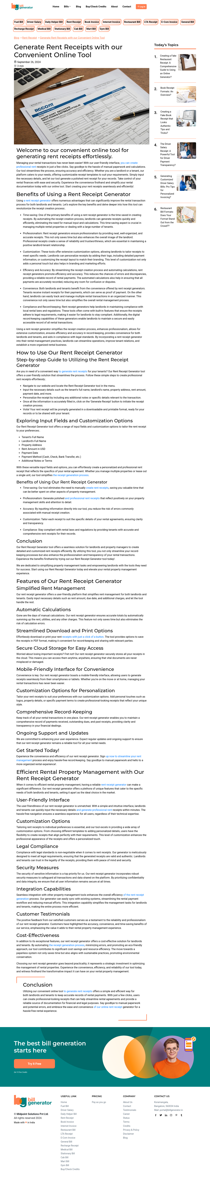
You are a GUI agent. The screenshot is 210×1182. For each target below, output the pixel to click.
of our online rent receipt (108, 1007)
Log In (142, 7)
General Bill (187, 21)
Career (126, 1114)
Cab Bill (78, 28)
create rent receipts (97, 487)
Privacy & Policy (131, 1130)
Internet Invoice (111, 21)
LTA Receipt (150, 21)
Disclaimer (128, 1133)
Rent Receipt (74, 21)
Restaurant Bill (132, 21)
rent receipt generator (113, 784)
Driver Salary (34, 21)
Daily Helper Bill (54, 21)
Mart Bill (91, 28)
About (114, 6)
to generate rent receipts (73, 371)
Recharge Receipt (24, 28)
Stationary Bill (62, 28)
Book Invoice (92, 21)
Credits (126, 1126)
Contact (126, 6)
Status (126, 1118)
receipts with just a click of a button (83, 636)
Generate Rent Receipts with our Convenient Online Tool (72, 37)
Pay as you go (99, 1102)
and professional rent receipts (82, 498)
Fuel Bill (18, 21)
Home (56, 6)
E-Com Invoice (169, 21)
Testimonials (129, 1110)
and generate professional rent (94, 809)
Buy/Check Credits (96, 6)
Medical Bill (44, 28)
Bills (67, 6)
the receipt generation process (71, 475)
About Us (127, 1102)
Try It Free (34, 1063)
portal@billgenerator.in (171, 1110)
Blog (78, 6)
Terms (126, 1122)
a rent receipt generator (37, 200)
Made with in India (24, 1122)
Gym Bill (104, 28)
